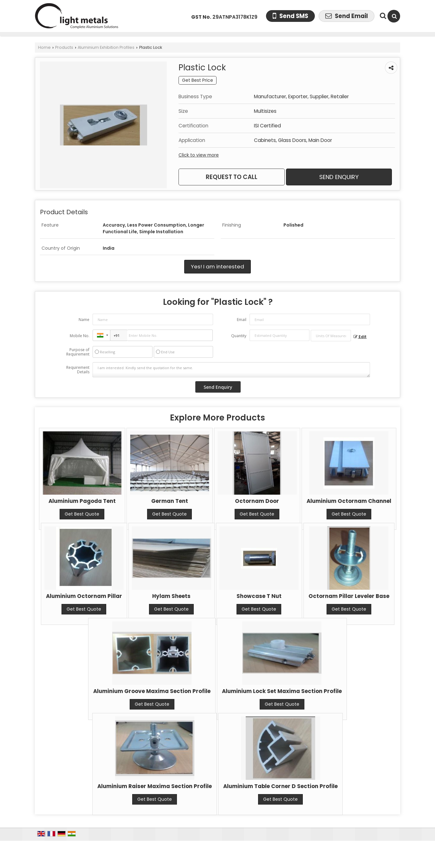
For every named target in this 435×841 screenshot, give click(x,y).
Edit (360, 336)
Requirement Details (77, 369)
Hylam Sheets (171, 596)
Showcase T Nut (259, 596)
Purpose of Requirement (77, 352)
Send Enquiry (339, 177)
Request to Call (231, 177)
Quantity (238, 335)
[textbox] (331, 335)
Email (241, 319)
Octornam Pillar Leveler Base (348, 596)
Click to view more (199, 155)
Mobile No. (79, 335)
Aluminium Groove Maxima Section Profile (152, 691)
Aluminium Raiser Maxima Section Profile (154, 786)
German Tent (169, 501)
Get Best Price (197, 80)
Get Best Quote (82, 514)
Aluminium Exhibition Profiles (106, 47)
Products (64, 47)
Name (84, 319)
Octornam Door (257, 501)
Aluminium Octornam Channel (349, 501)
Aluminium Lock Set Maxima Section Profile (282, 691)
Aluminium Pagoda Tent (82, 501)
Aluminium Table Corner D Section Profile (280, 786)
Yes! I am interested (217, 266)
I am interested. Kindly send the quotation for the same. (231, 369)
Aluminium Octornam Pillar (84, 596)
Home (44, 47)
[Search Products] (382, 15)
